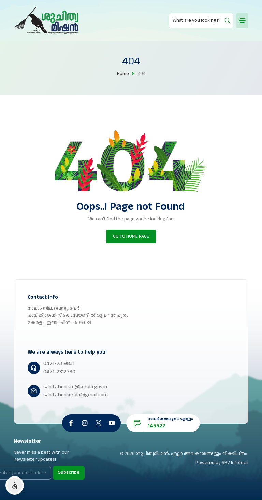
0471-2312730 (59, 372)
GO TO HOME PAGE (131, 236)
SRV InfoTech (235, 462)
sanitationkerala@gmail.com (75, 395)
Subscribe (68, 472)
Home (123, 73)
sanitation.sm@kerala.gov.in (75, 387)
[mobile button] (242, 20)
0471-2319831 (58, 364)
